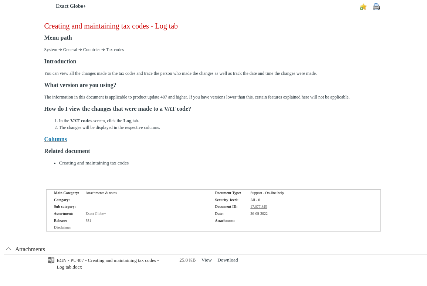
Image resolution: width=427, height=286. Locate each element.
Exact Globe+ (71, 6)
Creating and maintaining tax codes (94, 163)
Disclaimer (62, 227)
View (206, 260)
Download (227, 260)
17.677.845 (258, 206)
